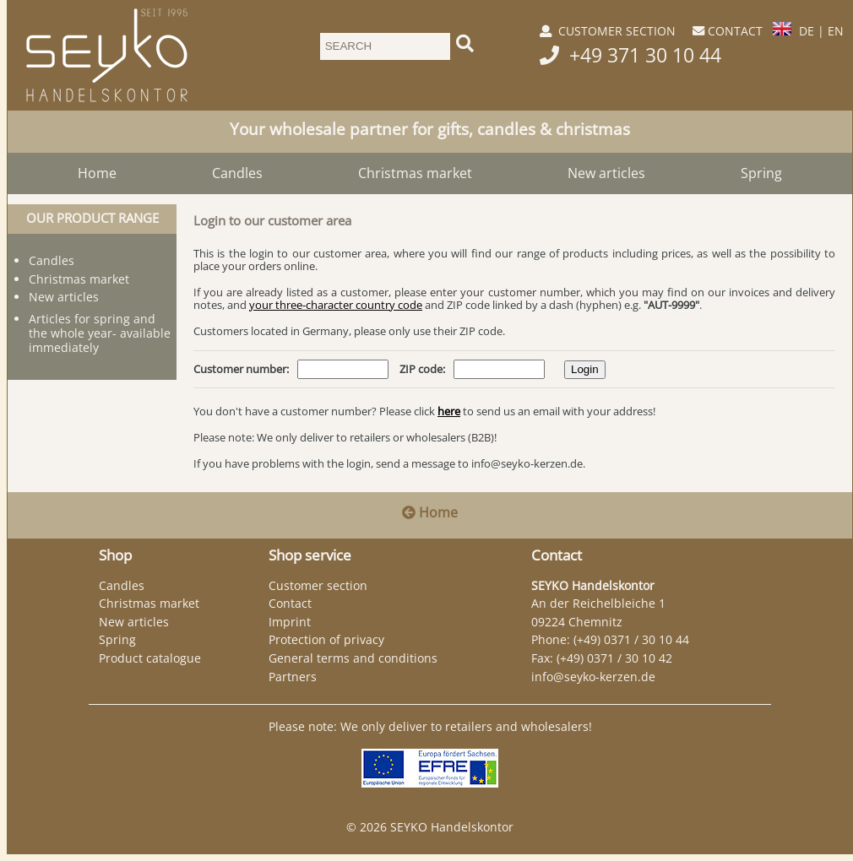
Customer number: (241, 368)
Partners (293, 677)
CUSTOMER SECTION (617, 31)
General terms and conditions (353, 658)
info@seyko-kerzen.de (527, 463)
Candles (237, 173)
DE (806, 31)
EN (836, 31)
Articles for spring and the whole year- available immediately (100, 333)
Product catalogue (150, 658)
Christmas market (415, 173)
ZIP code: (422, 368)
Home (97, 173)
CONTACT (735, 31)
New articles (606, 173)
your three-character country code (335, 304)
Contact (290, 603)
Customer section (318, 585)
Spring (761, 173)
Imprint (290, 622)
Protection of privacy (326, 639)
